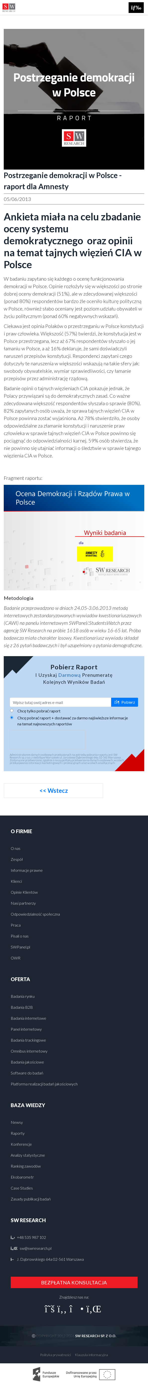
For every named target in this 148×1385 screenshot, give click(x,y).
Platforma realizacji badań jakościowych (44, 1083)
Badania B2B (22, 1007)
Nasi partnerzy (23, 903)
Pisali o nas (20, 936)
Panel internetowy (26, 1029)
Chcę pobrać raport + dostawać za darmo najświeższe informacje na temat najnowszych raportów (72, 720)
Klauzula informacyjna (91, 1355)
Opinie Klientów (24, 892)
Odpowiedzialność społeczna (35, 914)
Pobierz (124, 702)
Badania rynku (23, 996)
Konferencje (21, 1144)
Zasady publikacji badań (31, 1198)
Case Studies (22, 1188)
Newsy (17, 1122)
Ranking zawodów (26, 1166)
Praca (16, 925)
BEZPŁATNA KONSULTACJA (74, 1282)
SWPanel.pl (20, 946)
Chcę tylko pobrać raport (38, 710)
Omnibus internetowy (29, 1051)
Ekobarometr (22, 1177)
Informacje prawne (27, 870)
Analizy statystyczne (28, 1155)
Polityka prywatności (55, 1355)
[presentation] (47, 739)
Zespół (17, 859)
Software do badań (27, 1072)
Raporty (18, 1133)
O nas (15, 848)
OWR (15, 957)
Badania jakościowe (27, 1062)
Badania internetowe (28, 1018)
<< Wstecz (53, 790)
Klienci (16, 881)
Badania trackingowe (28, 1040)
